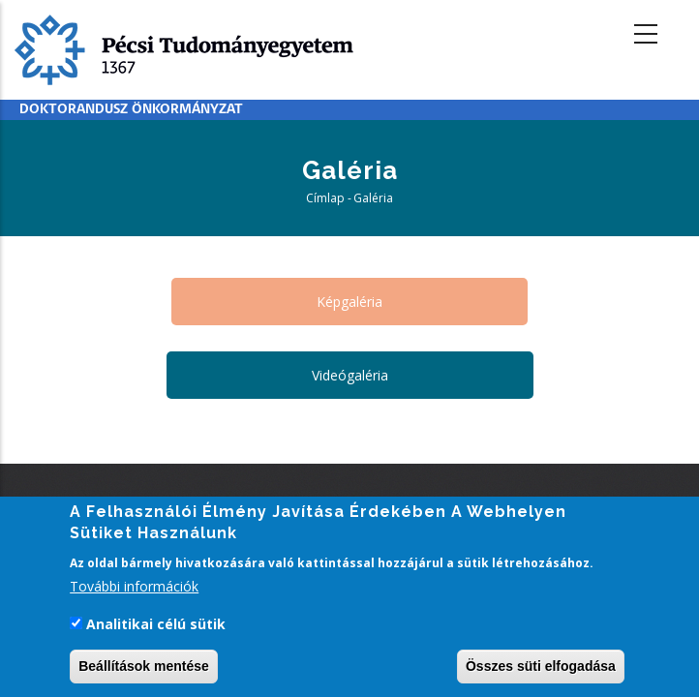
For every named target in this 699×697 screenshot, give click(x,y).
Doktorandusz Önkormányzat (131, 110)
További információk (134, 588)
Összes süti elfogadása (541, 669)
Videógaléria (350, 375)
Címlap (325, 198)
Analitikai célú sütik (156, 626)
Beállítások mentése (143, 669)
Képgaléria (349, 301)
